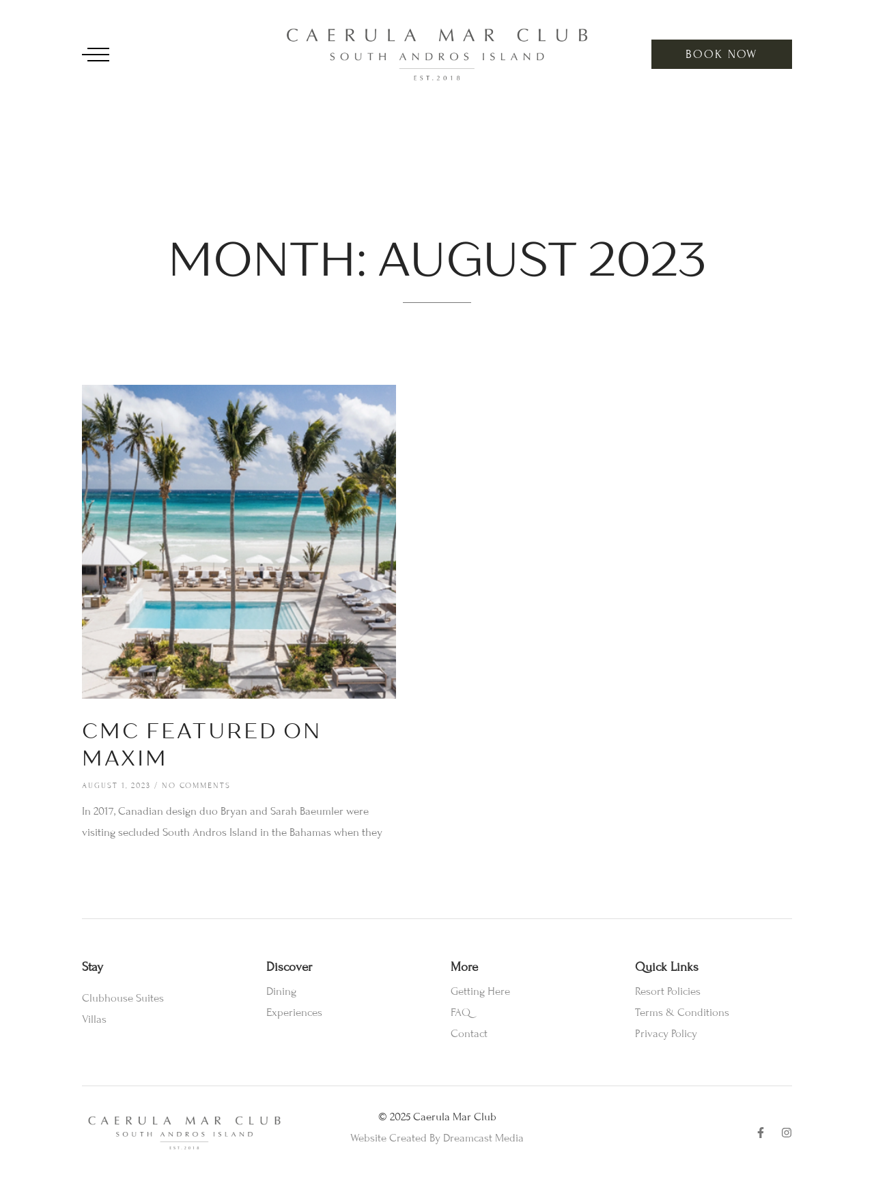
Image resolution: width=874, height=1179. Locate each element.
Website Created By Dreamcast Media (437, 1138)
